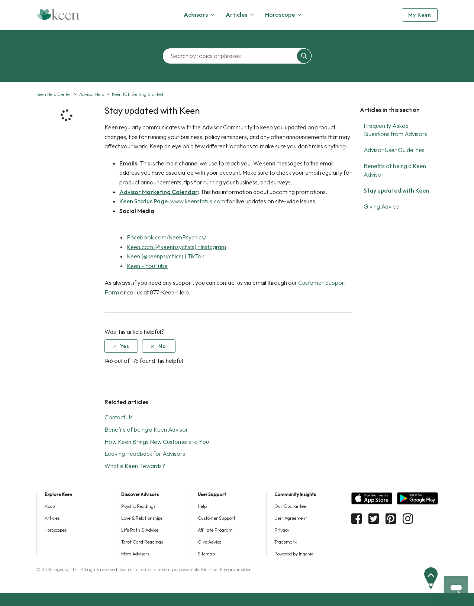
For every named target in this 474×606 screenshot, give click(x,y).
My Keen (420, 15)
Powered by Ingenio (293, 554)
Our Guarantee (290, 506)
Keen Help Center (53, 94)
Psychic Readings (138, 506)
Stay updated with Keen (396, 190)
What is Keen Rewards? (134, 466)
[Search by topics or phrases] (231, 56)
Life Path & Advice (139, 530)
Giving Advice (381, 206)
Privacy (281, 530)
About (51, 506)
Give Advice (209, 542)
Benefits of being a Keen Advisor (146, 429)
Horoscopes (56, 530)
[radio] (121, 346)
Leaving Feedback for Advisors (144, 453)
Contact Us (118, 417)
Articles (52, 518)
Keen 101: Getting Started (137, 94)
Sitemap (206, 554)
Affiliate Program (215, 530)
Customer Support (216, 518)
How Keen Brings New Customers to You (156, 441)
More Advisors (135, 554)
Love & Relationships (141, 518)
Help (202, 506)
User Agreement (290, 518)
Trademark (285, 542)
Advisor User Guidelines (394, 150)
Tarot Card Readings (142, 542)
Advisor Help (91, 94)
